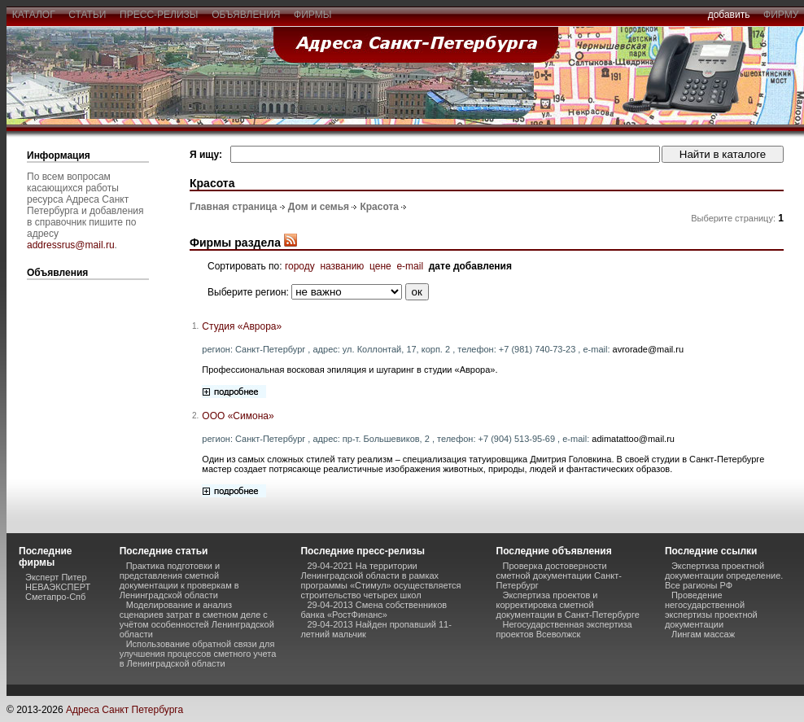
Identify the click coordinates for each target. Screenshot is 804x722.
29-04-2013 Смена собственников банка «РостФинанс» (373, 609)
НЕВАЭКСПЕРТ (57, 587)
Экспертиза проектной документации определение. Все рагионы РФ (724, 575)
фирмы (312, 14)
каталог (33, 14)
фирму (781, 14)
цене (380, 266)
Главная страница (233, 206)
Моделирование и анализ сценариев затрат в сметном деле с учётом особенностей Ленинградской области (197, 619)
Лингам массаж (703, 634)
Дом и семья (318, 206)
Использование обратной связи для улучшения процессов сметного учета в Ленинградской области (198, 653)
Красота (379, 206)
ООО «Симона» (237, 416)
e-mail (409, 266)
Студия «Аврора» (242, 326)
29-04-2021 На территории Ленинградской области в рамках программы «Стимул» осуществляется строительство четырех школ (380, 580)
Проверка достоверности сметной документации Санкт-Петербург (559, 575)
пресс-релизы (158, 14)
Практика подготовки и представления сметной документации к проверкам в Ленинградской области (179, 580)
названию (342, 266)
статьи (87, 14)
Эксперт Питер (56, 577)
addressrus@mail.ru (71, 245)
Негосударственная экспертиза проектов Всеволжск (564, 629)
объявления (246, 14)
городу (300, 266)
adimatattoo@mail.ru (633, 439)
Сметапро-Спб (55, 597)
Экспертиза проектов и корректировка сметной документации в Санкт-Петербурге (568, 604)
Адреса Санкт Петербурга (124, 709)
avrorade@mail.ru (648, 349)
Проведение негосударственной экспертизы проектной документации (711, 609)
